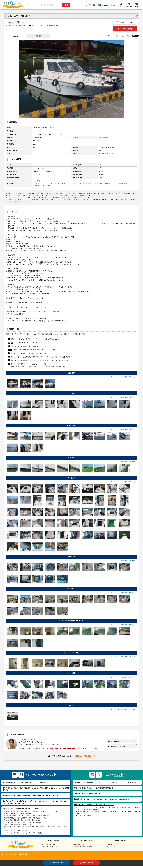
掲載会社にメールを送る (118, 746)
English (113, 5)
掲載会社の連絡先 (59, 863)
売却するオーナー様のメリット (51, 844)
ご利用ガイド (111, 844)
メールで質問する (88, 863)
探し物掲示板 (111, 846)
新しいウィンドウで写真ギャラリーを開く (124, 377)
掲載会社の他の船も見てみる (117, 741)
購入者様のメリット (80, 844)
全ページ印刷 (126, 36)
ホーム (4, 854)
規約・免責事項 (23, 854)
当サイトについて (12, 854)
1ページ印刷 (115, 36)
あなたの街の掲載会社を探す (83, 846)
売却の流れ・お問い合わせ (50, 846)
